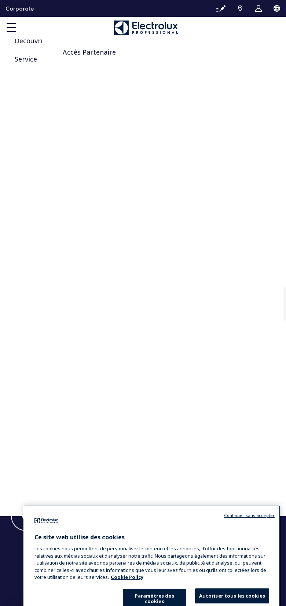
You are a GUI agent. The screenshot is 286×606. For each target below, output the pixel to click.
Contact (29, 461)
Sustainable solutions (46, 213)
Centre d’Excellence (45, 415)
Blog (25, 468)
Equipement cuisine (44, 290)
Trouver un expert (43, 383)
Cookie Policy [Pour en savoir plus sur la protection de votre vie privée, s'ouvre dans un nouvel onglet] (127, 593)
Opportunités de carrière (52, 336)
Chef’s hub (33, 429)
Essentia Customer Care (50, 376)
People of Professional (48, 344)
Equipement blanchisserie (53, 304)
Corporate (20, 8)
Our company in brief (47, 199)
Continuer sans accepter (249, 531)
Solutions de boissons (47, 297)
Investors (31, 206)
